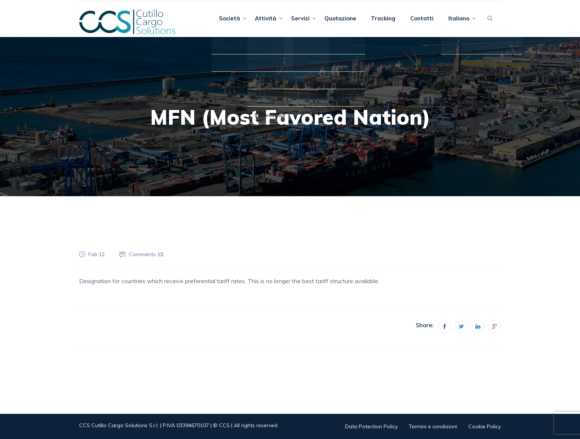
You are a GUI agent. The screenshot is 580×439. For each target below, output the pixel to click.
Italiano (458, 18)
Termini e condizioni (433, 426)
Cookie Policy (484, 426)
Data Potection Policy (371, 426)
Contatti (422, 18)
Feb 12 (96, 254)
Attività (265, 18)
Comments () (146, 254)
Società (229, 18)
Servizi (300, 18)
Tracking (383, 18)
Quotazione (340, 18)
